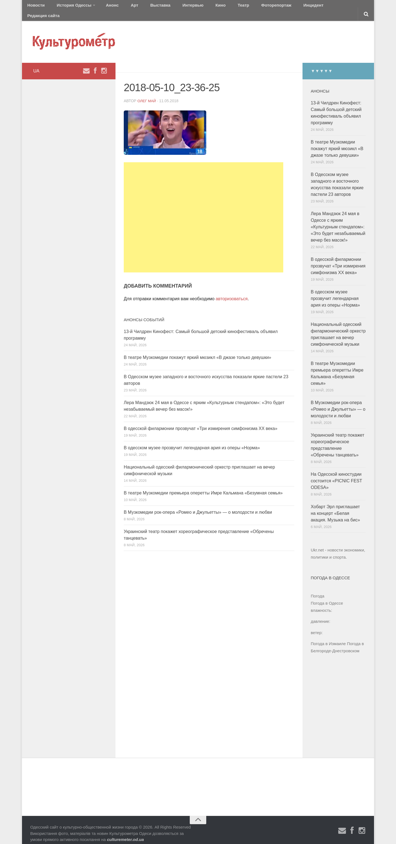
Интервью (169, 6)
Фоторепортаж (238, 6)
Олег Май (147, 93)
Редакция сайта (305, 6)
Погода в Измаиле (328, 636)
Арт (120, 6)
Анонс (102, 6)
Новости (34, 6)
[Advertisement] (203, 210)
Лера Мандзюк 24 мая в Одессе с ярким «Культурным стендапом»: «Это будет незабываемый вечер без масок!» (338, 220)
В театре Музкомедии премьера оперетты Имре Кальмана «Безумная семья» (203, 486)
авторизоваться (232, 291)
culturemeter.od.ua (125, 832)
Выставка (141, 6)
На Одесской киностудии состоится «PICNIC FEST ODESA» (336, 474)
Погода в (327, 596)
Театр (210, 6)
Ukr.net (317, 543)
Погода (317, 589)
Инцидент (271, 6)
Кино (192, 6)
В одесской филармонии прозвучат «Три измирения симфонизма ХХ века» (200, 421)
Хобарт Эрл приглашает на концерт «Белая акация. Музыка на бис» (335, 506)
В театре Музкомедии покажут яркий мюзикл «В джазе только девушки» (197, 350)
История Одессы (68, 6)
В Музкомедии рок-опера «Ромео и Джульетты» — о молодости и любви (198, 505)
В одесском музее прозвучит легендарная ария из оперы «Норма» (192, 441)
